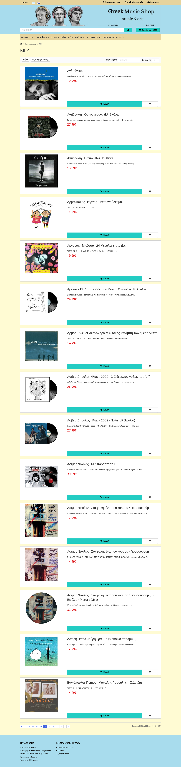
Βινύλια (55, 37)
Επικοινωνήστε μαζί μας (65, 747)
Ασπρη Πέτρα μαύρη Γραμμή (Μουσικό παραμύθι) (101, 639)
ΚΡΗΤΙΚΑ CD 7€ (94, 37)
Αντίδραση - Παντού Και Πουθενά (90, 158)
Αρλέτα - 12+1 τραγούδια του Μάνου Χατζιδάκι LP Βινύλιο (106, 289)
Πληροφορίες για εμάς (28, 747)
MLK (40, 44)
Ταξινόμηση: (111, 60)
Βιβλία (63, 37)
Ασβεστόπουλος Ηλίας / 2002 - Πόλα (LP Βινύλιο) (101, 420)
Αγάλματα (80, 37)
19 (33, 726)
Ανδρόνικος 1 (76, 70)
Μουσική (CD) (28, 37)
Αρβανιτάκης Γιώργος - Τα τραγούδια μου (95, 202)
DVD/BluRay (42, 37)
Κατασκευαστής (30, 44)
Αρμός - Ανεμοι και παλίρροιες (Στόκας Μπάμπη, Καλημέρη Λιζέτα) (113, 333)
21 (41, 726)
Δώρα (70, 37)
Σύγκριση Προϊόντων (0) (40, 60)
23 (49, 726)
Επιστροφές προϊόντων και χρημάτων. (34, 754)
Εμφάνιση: (146, 60)
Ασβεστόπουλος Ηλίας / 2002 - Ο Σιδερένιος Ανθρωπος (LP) (108, 376)
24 (53, 726)
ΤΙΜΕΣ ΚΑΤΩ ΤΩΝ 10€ (113, 37)
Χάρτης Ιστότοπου (63, 754)
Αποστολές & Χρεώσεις (29, 760)
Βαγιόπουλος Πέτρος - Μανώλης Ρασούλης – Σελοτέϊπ (104, 682)
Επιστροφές (60, 751)
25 (57, 726)
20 (37, 726)
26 (61, 726)
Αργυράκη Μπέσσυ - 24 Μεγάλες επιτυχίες (96, 245)
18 (29, 726)
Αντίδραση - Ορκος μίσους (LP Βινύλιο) (94, 114)
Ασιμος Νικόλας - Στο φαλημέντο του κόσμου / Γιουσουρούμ (108, 508)
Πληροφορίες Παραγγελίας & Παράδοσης (35, 751)
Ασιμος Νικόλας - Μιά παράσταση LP (92, 464)
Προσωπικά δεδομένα (28, 757)
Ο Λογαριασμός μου (112, 2)
